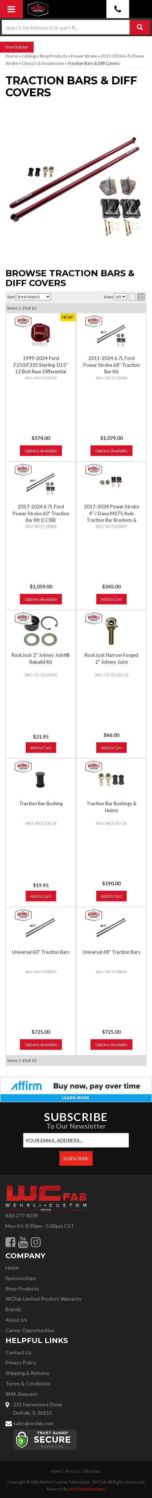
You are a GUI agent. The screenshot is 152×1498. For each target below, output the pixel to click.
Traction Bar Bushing (41, 803)
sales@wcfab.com (33, 1423)
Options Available (41, 450)
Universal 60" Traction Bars (40, 952)
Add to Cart (111, 599)
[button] (76, 27)
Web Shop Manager (87, 1488)
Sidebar (21, 47)
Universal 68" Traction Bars (111, 952)
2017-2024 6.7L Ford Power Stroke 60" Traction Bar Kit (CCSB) (41, 513)
